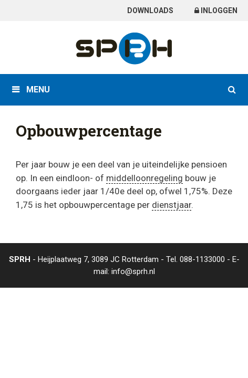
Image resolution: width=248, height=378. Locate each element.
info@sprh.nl (133, 271)
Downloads (150, 10)
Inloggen (215, 10)
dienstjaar (171, 205)
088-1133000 (202, 259)
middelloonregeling (144, 178)
